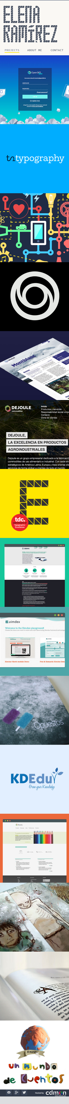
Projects (12, 50)
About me (34, 50)
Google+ (17, 1092)
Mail (9, 1092)
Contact (57, 50)
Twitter (24, 1092)
